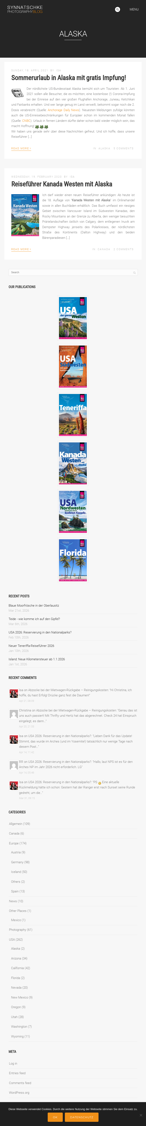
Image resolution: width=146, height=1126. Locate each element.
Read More (21, 148)
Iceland (16, 872)
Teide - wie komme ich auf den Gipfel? (34, 619)
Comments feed (20, 1083)
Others (15, 882)
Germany (17, 862)
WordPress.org (19, 1093)
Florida (15, 978)
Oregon (16, 1007)
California (17, 968)
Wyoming (17, 1036)
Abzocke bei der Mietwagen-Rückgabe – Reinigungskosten (68, 690)
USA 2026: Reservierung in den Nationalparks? (40, 632)
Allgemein (15, 824)
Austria (16, 852)
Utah (14, 1017)
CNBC (26, 121)
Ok (55, 1117)
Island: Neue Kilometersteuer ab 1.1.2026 (37, 659)
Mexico (16, 920)
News (13, 901)
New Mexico (19, 997)
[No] (141, 1115)
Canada (104, 249)
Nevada (16, 987)
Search (117, 9)
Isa (58, 70)
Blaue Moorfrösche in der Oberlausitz (34, 605)
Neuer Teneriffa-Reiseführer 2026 (31, 646)
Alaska (104, 148)
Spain (15, 891)
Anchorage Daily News (63, 110)
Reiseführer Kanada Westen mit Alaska (61, 184)
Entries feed (17, 1073)
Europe (14, 843)
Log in (13, 1063)
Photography (17, 930)
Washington (19, 1026)
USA (12, 939)
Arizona (16, 958)
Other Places (18, 911)
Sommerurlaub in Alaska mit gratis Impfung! (68, 78)
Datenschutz (81, 1117)
